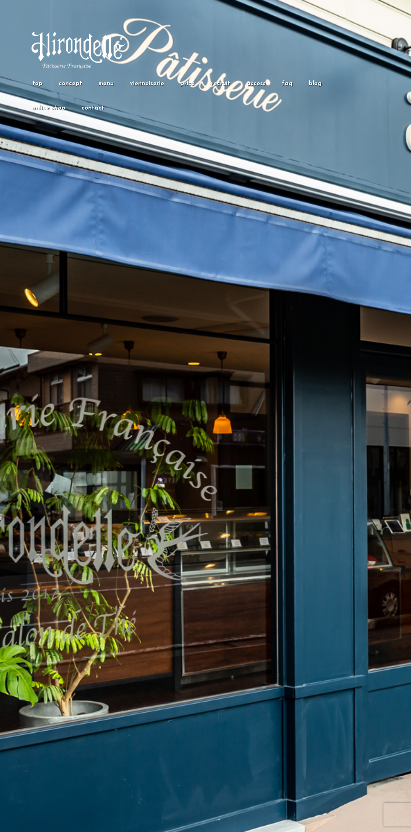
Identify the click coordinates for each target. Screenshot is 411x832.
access (256, 84)
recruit (220, 84)
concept (70, 84)
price (187, 84)
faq (287, 84)
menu (106, 84)
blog (315, 84)
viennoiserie (147, 84)
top (37, 84)
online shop (48, 108)
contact (92, 108)
